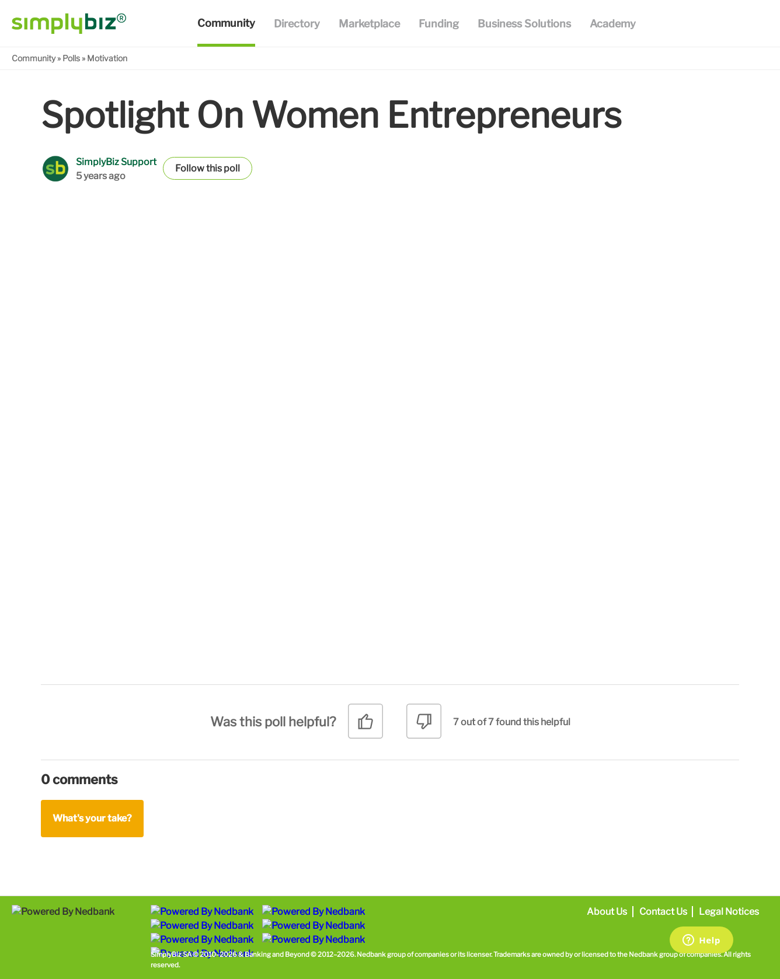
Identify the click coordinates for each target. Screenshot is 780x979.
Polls (71, 58)
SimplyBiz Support (116, 161)
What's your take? (92, 818)
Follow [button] (189, 168)
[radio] (365, 725)
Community (33, 58)
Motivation (107, 58)
